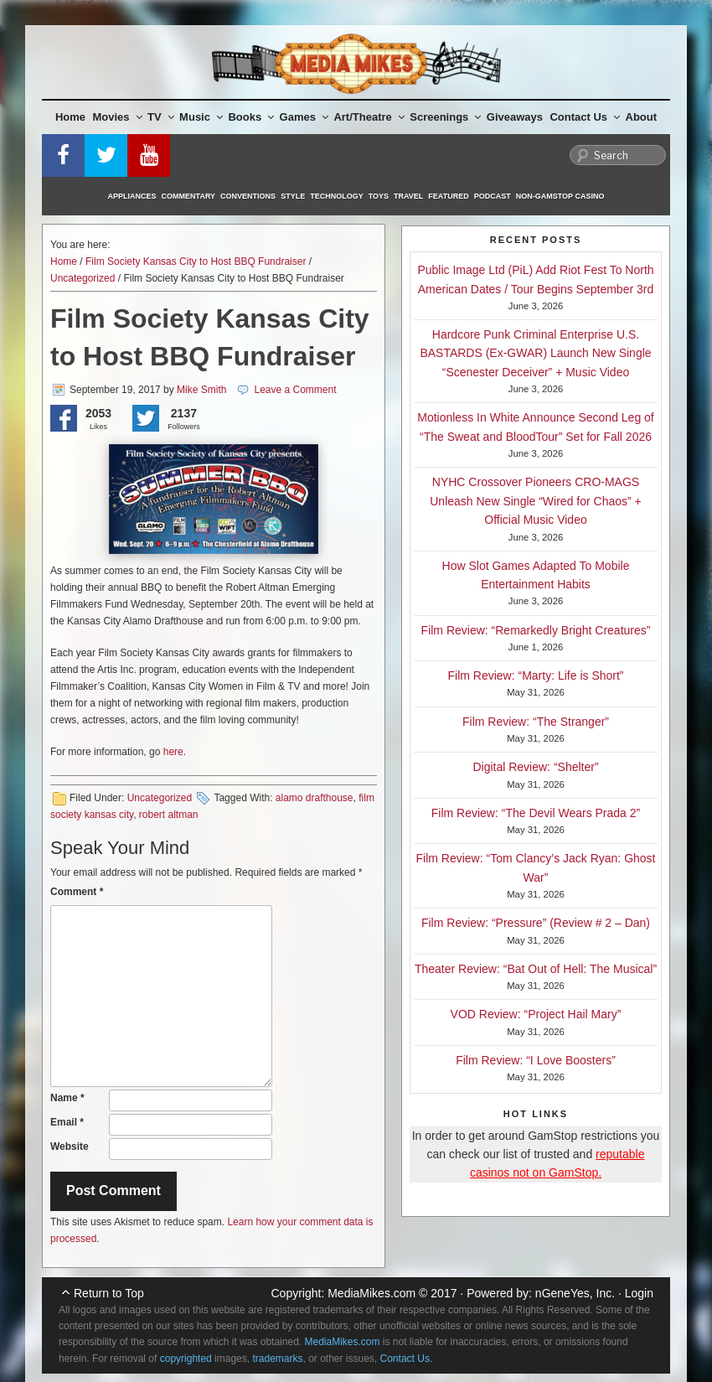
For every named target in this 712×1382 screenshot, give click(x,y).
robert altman (169, 814)
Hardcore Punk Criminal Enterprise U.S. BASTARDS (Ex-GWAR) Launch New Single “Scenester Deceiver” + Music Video (535, 353)
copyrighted (186, 1358)
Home (70, 117)
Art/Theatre (368, 117)
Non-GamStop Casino (560, 196)
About (642, 117)
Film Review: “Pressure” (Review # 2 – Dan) (535, 922)
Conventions (248, 196)
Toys (379, 196)
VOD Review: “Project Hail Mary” (536, 1014)
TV (160, 117)
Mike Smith (201, 390)
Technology (337, 196)
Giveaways (515, 117)
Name (67, 1098)
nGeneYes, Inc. (575, 1293)
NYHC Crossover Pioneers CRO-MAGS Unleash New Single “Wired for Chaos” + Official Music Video (536, 500)
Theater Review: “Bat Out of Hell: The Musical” (536, 969)
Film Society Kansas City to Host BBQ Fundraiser (195, 261)
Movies (117, 117)
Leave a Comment (295, 390)
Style (293, 196)
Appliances (132, 196)
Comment (76, 892)
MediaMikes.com (371, 1293)
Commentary (189, 196)
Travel (408, 196)
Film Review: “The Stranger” (535, 721)
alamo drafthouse (314, 798)
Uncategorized (82, 278)
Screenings (445, 117)
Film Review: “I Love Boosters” (536, 1060)
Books (251, 117)
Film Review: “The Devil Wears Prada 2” (535, 813)
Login (639, 1293)
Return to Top (109, 1293)
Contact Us (584, 117)
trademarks (277, 1358)
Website (69, 1146)
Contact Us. (406, 1358)
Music (201, 117)
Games (304, 117)
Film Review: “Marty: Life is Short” (535, 675)
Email (67, 1122)
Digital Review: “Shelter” (535, 767)
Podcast (492, 196)
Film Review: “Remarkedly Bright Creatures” (536, 630)
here (173, 752)
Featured (448, 196)
